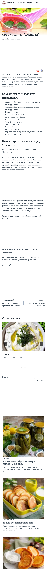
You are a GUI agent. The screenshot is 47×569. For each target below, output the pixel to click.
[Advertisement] (23, 56)
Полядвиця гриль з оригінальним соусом (12, 303)
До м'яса (5, 31)
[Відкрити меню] (43, 2)
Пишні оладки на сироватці (18, 522)
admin (7, 39)
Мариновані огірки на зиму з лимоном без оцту (19, 462)
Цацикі (7, 354)
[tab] (19, 367)
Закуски (6, 458)
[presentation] (23, 336)
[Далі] (41, 344)
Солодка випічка (8, 519)
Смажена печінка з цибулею (35, 303)
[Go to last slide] (5, 344)
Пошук (5, 377)
